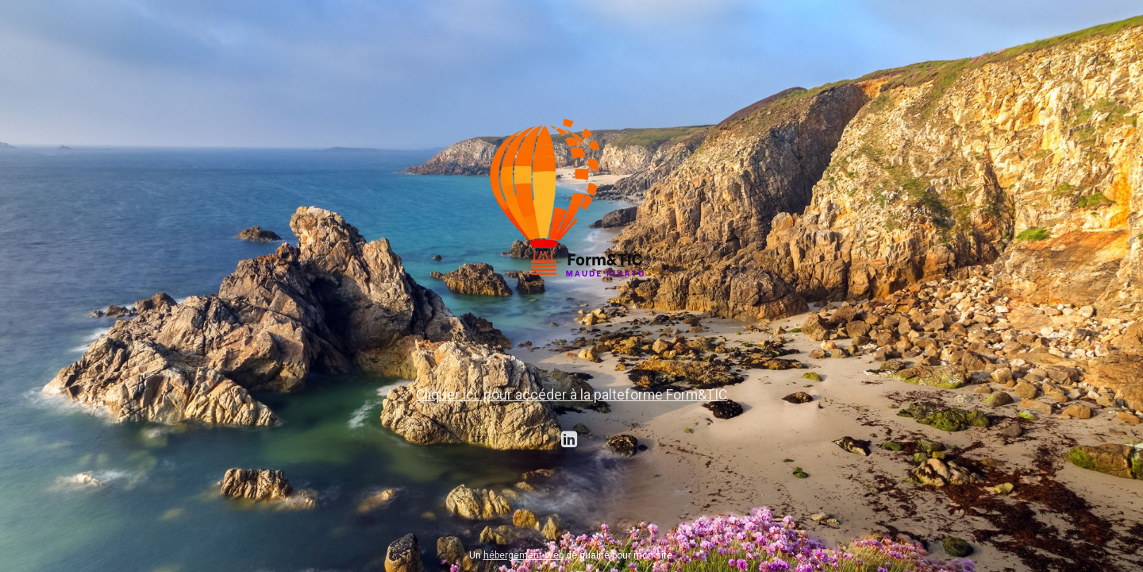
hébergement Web (523, 555)
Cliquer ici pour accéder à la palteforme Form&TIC (571, 395)
